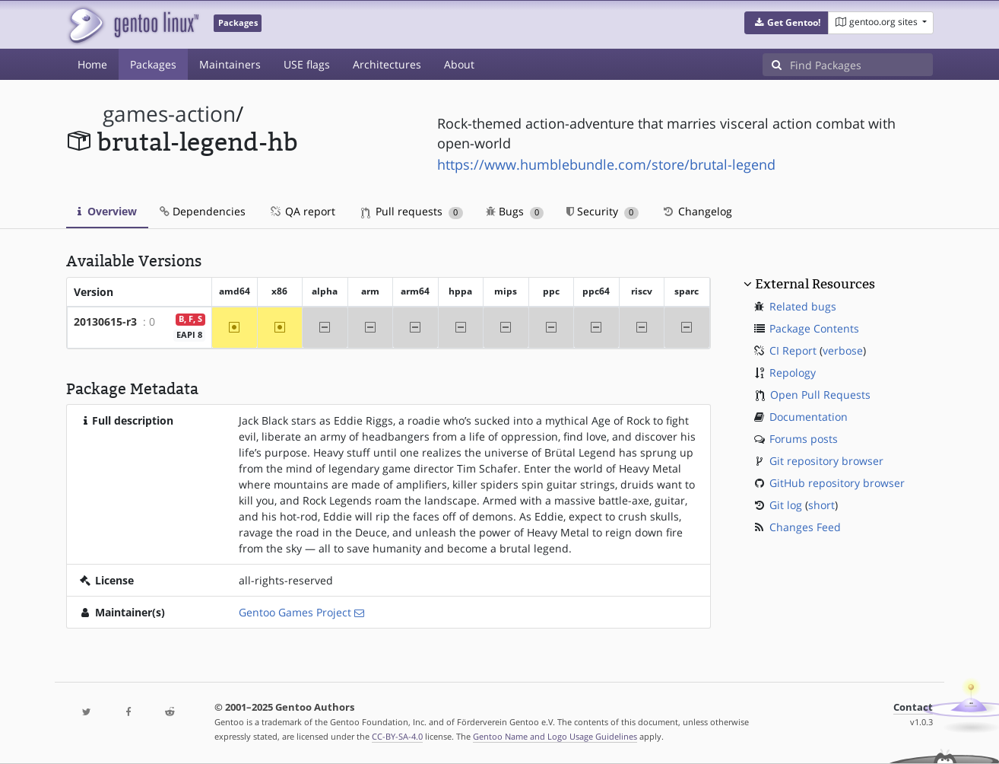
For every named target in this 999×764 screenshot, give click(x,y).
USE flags (307, 64)
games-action (169, 114)
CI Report (793, 350)
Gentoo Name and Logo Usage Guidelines (555, 736)
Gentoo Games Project (295, 612)
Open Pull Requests (820, 394)
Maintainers (230, 64)
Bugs (515, 211)
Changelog (696, 211)
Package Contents (814, 328)
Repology (792, 372)
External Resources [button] (815, 283)
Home (92, 64)
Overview (107, 211)
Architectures (387, 64)
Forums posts (803, 438)
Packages (153, 64)
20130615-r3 (105, 321)
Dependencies (203, 211)
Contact (913, 707)
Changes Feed (805, 527)
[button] (786, 22)
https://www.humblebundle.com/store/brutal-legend (606, 164)
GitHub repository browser (837, 483)
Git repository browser (826, 461)
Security (602, 211)
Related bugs (802, 306)
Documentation (808, 416)
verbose (843, 350)
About (459, 64)
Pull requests (412, 211)
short (821, 505)
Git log (785, 505)
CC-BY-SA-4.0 (397, 736)
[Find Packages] (861, 64)
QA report (301, 211)
